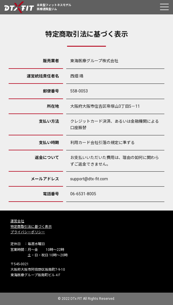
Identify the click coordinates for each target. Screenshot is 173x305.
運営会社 (17, 221)
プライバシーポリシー (27, 232)
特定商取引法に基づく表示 (31, 227)
